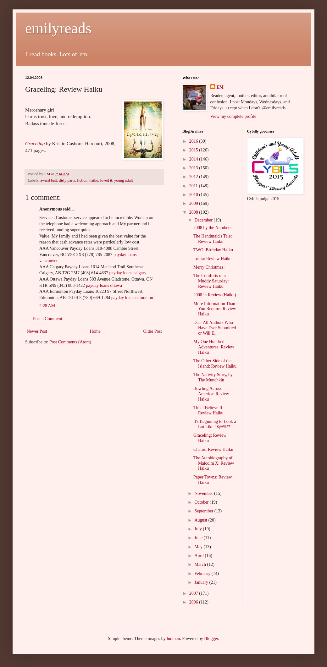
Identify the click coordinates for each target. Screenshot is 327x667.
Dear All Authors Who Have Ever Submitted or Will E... (214, 328)
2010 (194, 194)
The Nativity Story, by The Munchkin (213, 377)
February (202, 573)
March (200, 564)
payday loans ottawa (104, 285)
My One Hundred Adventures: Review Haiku (213, 347)
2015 (194, 150)
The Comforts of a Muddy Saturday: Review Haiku (211, 281)
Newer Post (37, 331)
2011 (194, 185)
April (199, 555)
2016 (194, 141)
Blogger (211, 638)
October (202, 502)
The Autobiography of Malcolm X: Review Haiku (213, 463)
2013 (194, 168)
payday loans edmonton (132, 297)
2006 (194, 602)
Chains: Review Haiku (213, 449)
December (203, 220)
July (198, 529)
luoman (173, 638)
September (204, 511)
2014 (194, 159)
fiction (82, 180)
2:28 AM (47, 305)
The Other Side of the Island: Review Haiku (214, 363)
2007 (194, 593)
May (198, 546)
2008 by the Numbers (212, 227)
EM (220, 87)
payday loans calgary (127, 273)
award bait (48, 180)
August (201, 520)
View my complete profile (233, 116)
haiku (93, 180)
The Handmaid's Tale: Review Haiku (212, 239)
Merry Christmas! (209, 267)
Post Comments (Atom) (70, 342)
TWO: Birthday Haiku (213, 250)
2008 (194, 212)
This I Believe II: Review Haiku (208, 410)
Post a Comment (47, 318)
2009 (194, 203)
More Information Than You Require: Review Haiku (214, 309)
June (198, 537)
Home (95, 331)
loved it (106, 180)
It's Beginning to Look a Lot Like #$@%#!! (214, 424)
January (201, 582)
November (204, 493)
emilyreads (58, 28)
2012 (194, 176)
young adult (123, 180)
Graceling (35, 143)
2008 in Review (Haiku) (214, 294)
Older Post (152, 331)
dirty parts (67, 180)
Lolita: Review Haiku (212, 258)
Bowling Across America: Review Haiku (211, 394)
